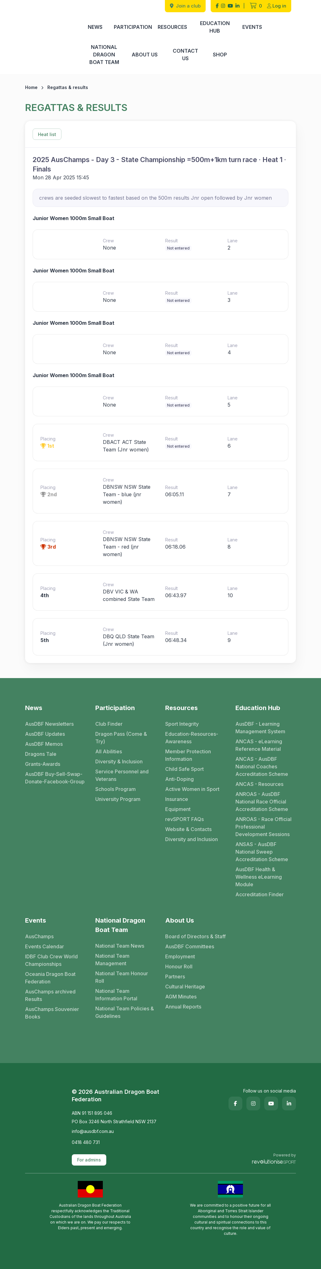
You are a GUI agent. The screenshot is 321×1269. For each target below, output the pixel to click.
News (95, 27)
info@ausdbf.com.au (93, 1131)
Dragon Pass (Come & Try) (121, 738)
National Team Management (112, 959)
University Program (117, 799)
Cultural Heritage (185, 986)
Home (31, 87)
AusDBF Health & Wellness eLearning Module (258, 876)
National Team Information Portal (116, 995)
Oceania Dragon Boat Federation (50, 978)
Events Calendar (44, 946)
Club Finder (109, 724)
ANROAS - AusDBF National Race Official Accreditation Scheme (261, 801)
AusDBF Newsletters (49, 724)
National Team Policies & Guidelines (124, 1012)
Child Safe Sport (184, 769)
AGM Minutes (181, 996)
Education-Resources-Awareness (191, 738)
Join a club (185, 6)
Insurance (176, 799)
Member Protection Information (188, 755)
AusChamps (39, 936)
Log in (276, 6)
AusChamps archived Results (50, 995)
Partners (175, 976)
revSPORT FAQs (184, 819)
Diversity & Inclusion (119, 761)
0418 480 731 (86, 1142)
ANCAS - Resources (259, 784)
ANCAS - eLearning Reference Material (258, 745)
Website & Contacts (188, 829)
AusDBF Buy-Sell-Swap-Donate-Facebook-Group (55, 778)
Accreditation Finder (259, 894)
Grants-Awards (42, 764)
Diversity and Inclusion (191, 839)
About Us (145, 54)
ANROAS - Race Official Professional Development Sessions (263, 826)
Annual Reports (183, 1006)
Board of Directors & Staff (195, 936)
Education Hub (215, 27)
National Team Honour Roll (121, 977)
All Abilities (108, 751)
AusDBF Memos (44, 744)
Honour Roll (178, 966)
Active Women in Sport (192, 789)
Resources (172, 27)
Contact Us (185, 54)
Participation (133, 27)
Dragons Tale (40, 754)
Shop (220, 54)
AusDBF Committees (189, 946)
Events (252, 27)
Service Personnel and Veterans (122, 775)
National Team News (119, 946)
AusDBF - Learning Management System (260, 728)
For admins (89, 1159)
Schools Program (115, 789)
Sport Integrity (182, 724)
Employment (180, 956)
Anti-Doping (179, 779)
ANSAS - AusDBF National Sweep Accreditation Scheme (261, 851)
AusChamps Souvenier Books (52, 1013)
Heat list (47, 134)
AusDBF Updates (45, 734)
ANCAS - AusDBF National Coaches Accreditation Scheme (261, 766)
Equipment (178, 809)
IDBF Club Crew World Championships (51, 960)
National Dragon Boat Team (104, 54)
